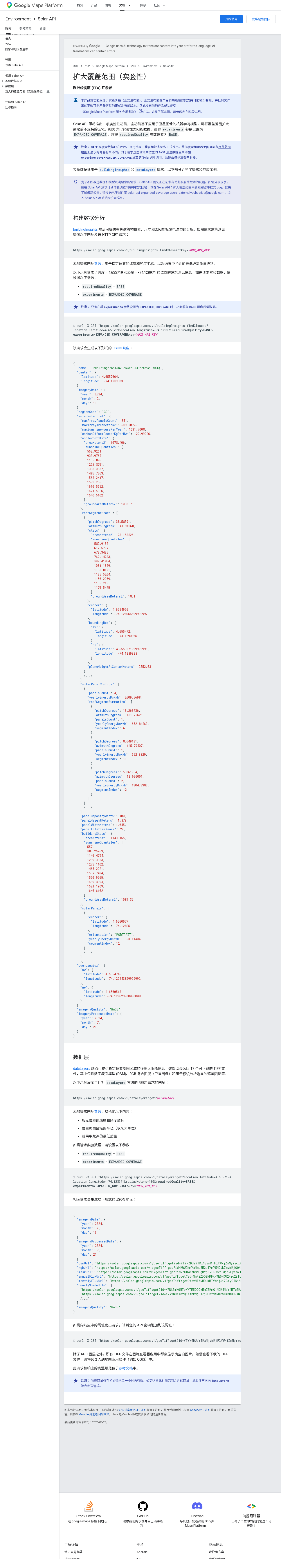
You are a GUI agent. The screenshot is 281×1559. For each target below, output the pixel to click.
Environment (18, 19)
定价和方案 (216, 1552)
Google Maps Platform (110, 66)
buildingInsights (85, 229)
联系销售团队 (261, 19)
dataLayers (81, 1068)
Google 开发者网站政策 (94, 1414)
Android (142, 1552)
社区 (157, 5)
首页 (76, 66)
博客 (143, 5)
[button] (28, 81)
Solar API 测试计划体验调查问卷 (110, 187)
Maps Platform (38, 5)
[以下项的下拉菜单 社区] (165, 5)
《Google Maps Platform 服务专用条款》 (109, 112)
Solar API (47, 19)
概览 (80, 5)
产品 (94, 5)
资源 (43, 28)
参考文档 (25, 28)
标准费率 (183, 157)
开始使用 (231, 19)
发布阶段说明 (191, 112)
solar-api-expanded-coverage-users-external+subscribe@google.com (176, 192)
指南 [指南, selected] (8, 28)
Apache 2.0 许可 (200, 1410)
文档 (133, 66)
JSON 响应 (121, 348)
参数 (97, 264)
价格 (108, 5)
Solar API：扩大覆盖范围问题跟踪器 (182, 187)
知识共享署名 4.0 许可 (132, 1410)
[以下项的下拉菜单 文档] (130, 5)
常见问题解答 (73, 1552)
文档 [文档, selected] (122, 5)
